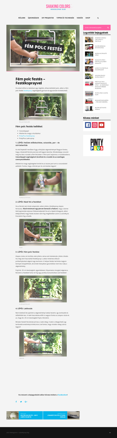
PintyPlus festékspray (27, 136)
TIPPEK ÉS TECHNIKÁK (65, 18)
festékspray (28, 90)
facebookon (62, 395)
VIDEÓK (80, 18)
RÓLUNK (21, 18)
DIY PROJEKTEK (48, 18)
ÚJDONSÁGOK (33, 18)
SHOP (88, 18)
